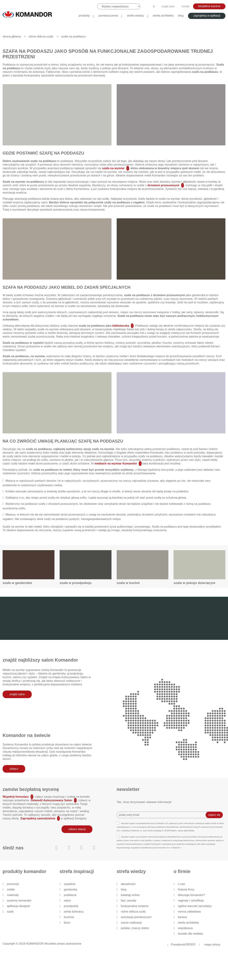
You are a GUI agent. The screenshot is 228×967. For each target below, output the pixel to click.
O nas (181, 884)
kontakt (186, 6)
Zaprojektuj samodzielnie (37, 818)
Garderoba (70, 889)
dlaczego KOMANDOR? (191, 895)
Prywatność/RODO (183, 944)
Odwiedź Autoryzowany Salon (51, 800)
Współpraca (185, 928)
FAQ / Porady (128, 900)
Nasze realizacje (131, 922)
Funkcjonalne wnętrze (134, 906)
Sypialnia (69, 884)
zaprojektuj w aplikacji (206, 15)
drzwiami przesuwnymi (163, 185)
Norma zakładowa (189, 911)
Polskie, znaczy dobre (135, 928)
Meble (11, 889)
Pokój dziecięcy (74, 911)
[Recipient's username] (164, 815)
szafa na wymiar (113, 168)
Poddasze (70, 895)
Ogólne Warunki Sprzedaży (195, 906)
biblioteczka (120, 325)
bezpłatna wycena (209, 6)
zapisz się (214, 814)
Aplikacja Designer (18, 906)
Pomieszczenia (108, 15)
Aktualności (128, 884)
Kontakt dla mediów (190, 933)
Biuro (67, 922)
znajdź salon (168, 6)
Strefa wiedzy (135, 15)
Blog (181, 15)
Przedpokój (71, 906)
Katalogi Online (130, 895)
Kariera (182, 917)
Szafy (10, 911)
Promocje (13, 884)
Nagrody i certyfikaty (191, 900)
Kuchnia (69, 917)
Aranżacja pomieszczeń (136, 917)
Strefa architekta (163, 15)
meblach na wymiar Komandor (116, 463)
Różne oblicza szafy (133, 911)
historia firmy (186, 889)
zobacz (13, 768)
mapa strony (212, 944)
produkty (84, 15)
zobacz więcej (77, 829)
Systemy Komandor (19, 900)
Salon (67, 900)
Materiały (13, 895)
